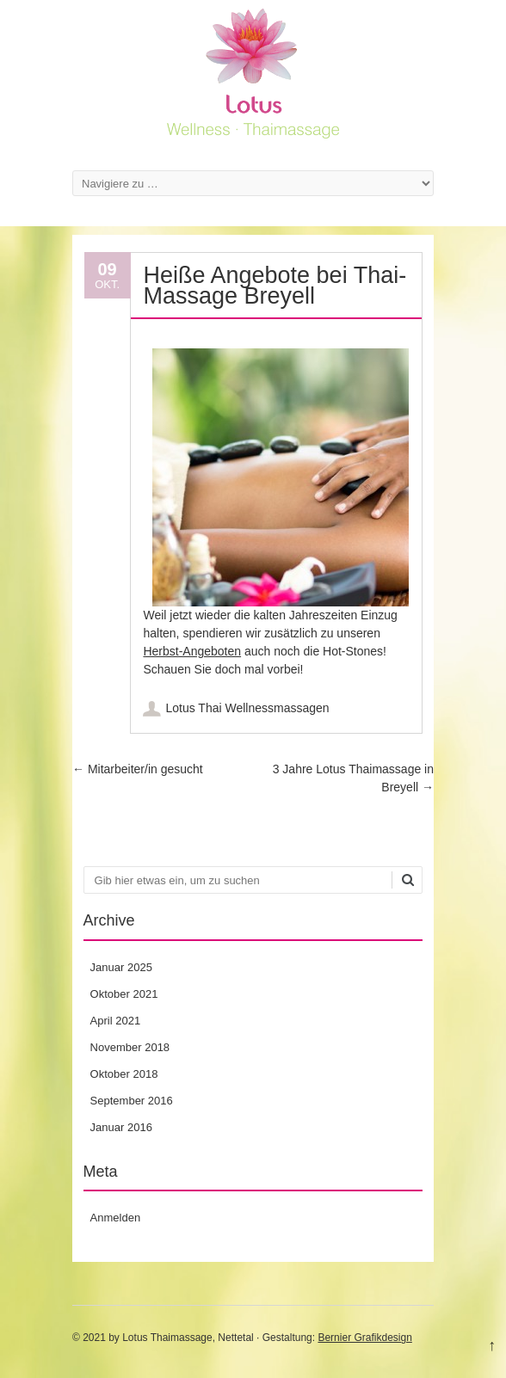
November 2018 (130, 1047)
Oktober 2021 (124, 993)
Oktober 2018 (124, 1073)
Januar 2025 (121, 967)
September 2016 (131, 1100)
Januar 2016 (121, 1127)
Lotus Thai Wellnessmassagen (247, 708)
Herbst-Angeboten (192, 651)
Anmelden (115, 1217)
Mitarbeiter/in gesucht (137, 769)
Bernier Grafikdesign (364, 1338)
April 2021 (115, 1020)
